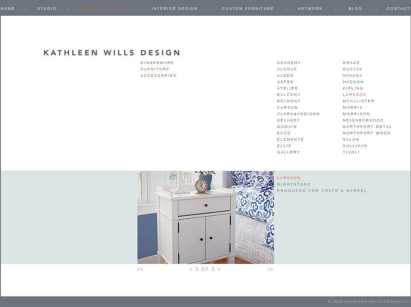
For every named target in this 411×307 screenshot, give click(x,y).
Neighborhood (363, 120)
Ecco (284, 133)
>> (271, 269)
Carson (287, 107)
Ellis (284, 146)
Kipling (353, 88)
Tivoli (351, 152)
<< (140, 269)
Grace (352, 63)
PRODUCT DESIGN (103, 8)
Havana (353, 75)
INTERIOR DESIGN (174, 8)
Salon (351, 139)
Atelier (288, 88)
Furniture (155, 69)
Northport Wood (367, 133)
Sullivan (355, 146)
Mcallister (359, 101)
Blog (355, 8)
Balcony (289, 95)
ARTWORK (310, 8)
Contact (398, 8)
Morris (353, 107)
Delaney (289, 120)
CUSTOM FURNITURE (248, 8)
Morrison (356, 114)
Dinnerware (158, 63)
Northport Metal (367, 127)
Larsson (355, 95)
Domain (287, 127)
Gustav (353, 69)
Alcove (287, 69)
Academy (289, 63)
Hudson (353, 82)
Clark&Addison (298, 114)
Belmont (289, 101)
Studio (47, 8)
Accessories (159, 75)
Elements (290, 139)
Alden (285, 75)
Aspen (285, 82)
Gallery (288, 152)
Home (8, 8)
